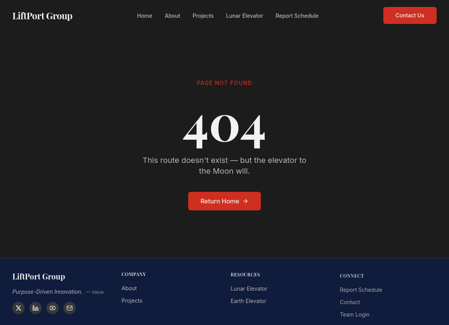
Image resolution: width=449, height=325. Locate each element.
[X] (18, 308)
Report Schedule (297, 14)
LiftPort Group (42, 14)
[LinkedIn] (35, 308)
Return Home (224, 201)
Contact (350, 304)
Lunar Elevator (244, 14)
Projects (203, 14)
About (172, 14)
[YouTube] (52, 308)
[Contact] (69, 308)
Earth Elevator (248, 302)
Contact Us (410, 14)
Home (145, 14)
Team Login (355, 316)
